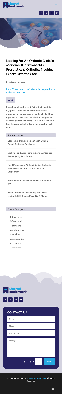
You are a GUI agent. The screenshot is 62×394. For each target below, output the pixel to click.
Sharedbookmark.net (36, 378)
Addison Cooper (17, 81)
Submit (49, 361)
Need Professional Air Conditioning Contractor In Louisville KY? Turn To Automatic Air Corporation (30, 168)
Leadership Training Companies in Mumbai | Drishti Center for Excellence (28, 143)
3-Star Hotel (16, 221)
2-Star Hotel (16, 216)
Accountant (15, 243)
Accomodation (17, 239)
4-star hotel (15, 225)
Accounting (15, 247)
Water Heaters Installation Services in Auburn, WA (29, 182)
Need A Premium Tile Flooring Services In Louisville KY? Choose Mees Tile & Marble (27, 194)
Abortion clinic (17, 230)
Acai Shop (15, 234)
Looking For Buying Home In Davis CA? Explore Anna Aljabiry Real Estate (30, 155)
